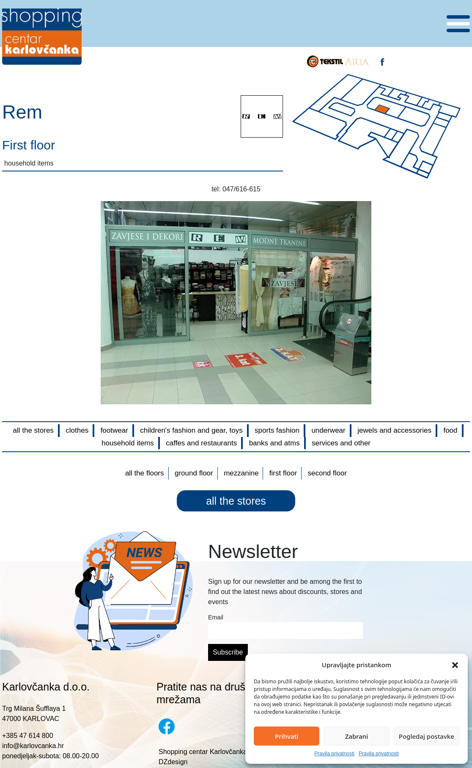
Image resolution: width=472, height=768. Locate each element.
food (450, 430)
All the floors (144, 473)
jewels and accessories (394, 430)
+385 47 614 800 (27, 735)
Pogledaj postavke (426, 736)
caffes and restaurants (201, 443)
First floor (283, 473)
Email (215, 617)
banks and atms (274, 443)
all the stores (33, 430)
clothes (77, 430)
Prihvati (286, 736)
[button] (455, 664)
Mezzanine (241, 473)
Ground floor (194, 473)
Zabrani (356, 736)
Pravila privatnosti (334, 754)
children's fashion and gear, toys (191, 430)
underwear (328, 430)
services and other (341, 443)
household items (128, 443)
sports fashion (277, 430)
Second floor (327, 473)
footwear (114, 430)
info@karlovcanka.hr (33, 745)
